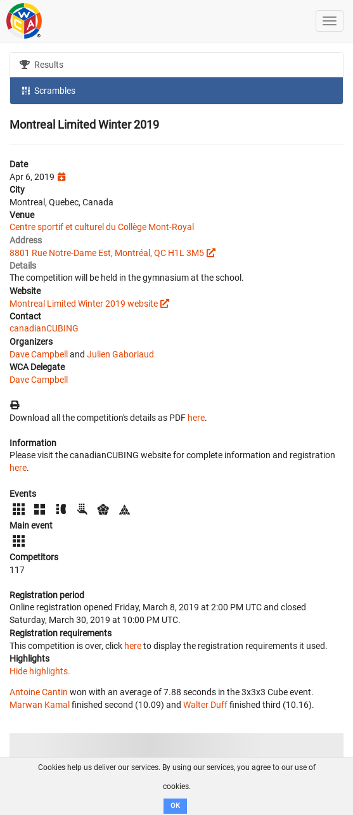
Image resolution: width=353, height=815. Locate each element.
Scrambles (47, 90)
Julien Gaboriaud (120, 354)
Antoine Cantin (39, 692)
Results (41, 65)
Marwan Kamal (40, 705)
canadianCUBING (44, 328)
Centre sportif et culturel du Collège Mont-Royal (102, 227)
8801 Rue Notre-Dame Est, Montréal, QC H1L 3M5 (107, 253)
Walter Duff (205, 705)
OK (175, 806)
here (196, 418)
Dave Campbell (39, 354)
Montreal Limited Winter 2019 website (84, 303)
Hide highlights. (40, 671)
